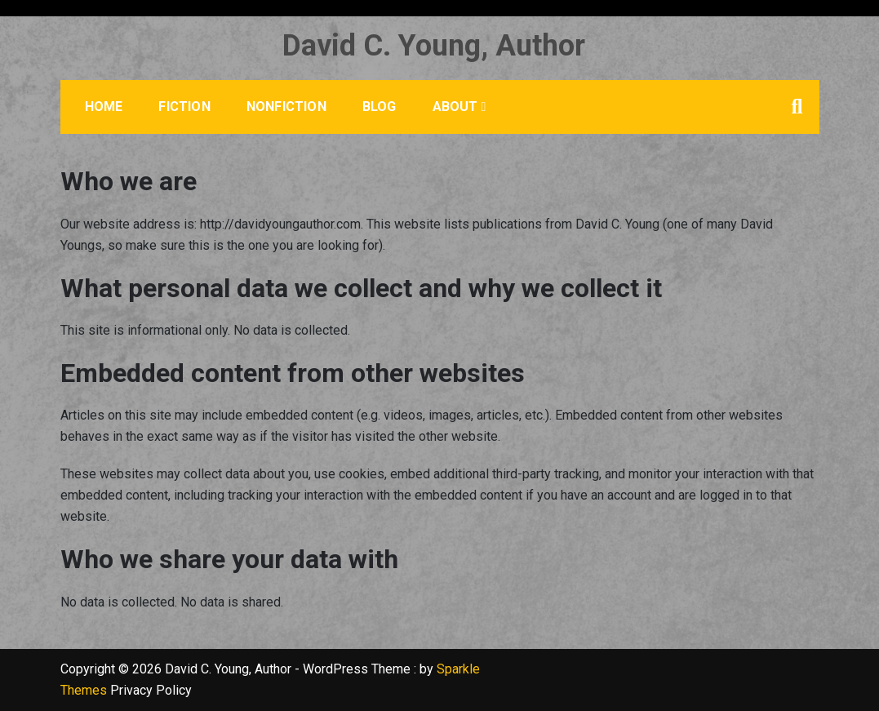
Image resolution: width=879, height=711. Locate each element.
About (455, 106)
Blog (379, 106)
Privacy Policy (151, 690)
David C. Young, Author (433, 46)
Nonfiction (286, 106)
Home (104, 106)
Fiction (184, 106)
